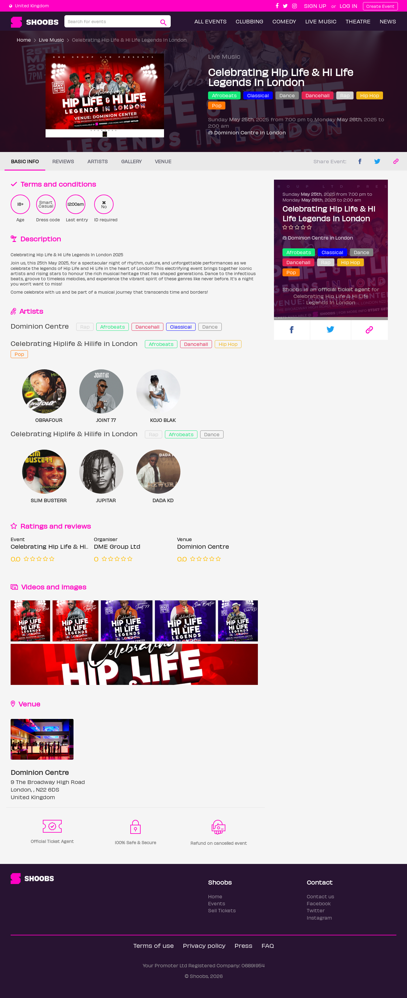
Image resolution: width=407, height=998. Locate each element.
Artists (97, 161)
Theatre (358, 21)
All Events (210, 21)
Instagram (319, 917)
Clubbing (249, 21)
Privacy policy (204, 945)
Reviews (63, 161)
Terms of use (153, 945)
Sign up (315, 5)
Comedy (284, 21)
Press (243, 945)
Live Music (321, 21)
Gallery (131, 161)
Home (24, 40)
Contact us (320, 896)
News (388, 21)
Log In (348, 5)
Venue (163, 161)
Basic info (25, 161)
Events (216, 903)
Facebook (319, 903)
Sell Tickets (222, 910)
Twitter (316, 910)
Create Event (380, 6)
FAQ (268, 945)
